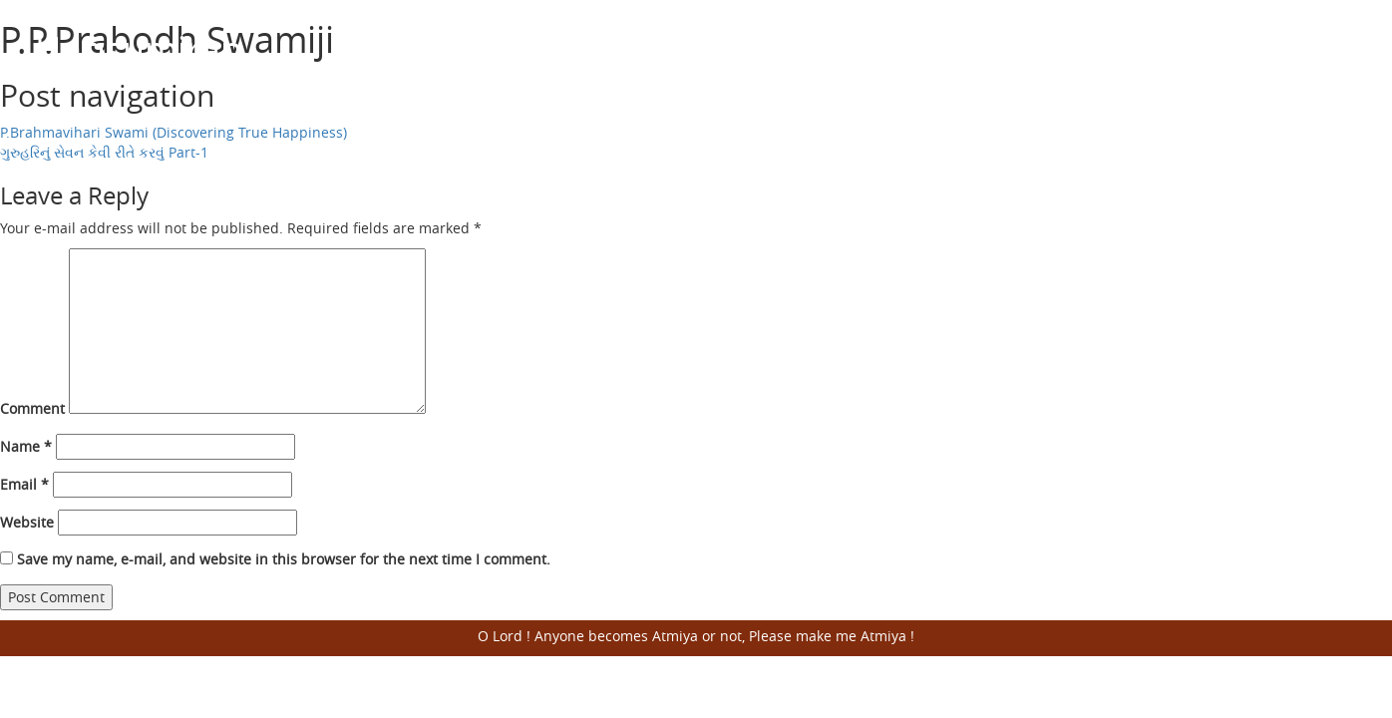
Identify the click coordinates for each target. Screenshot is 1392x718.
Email (24, 484)
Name (26, 446)
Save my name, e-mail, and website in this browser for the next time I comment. (283, 558)
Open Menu (1332, 50)
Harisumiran (138, 49)
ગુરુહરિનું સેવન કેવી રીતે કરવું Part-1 (104, 152)
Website (27, 522)
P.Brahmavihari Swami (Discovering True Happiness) (173, 132)
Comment (32, 408)
